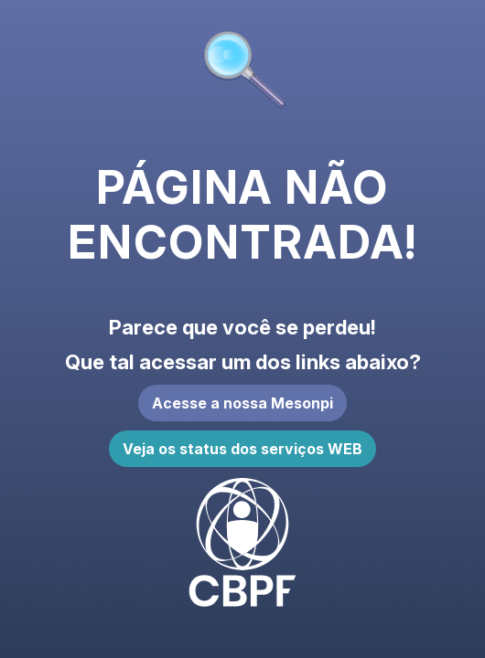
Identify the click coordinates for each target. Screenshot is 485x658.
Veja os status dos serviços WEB (242, 449)
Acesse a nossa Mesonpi (242, 403)
